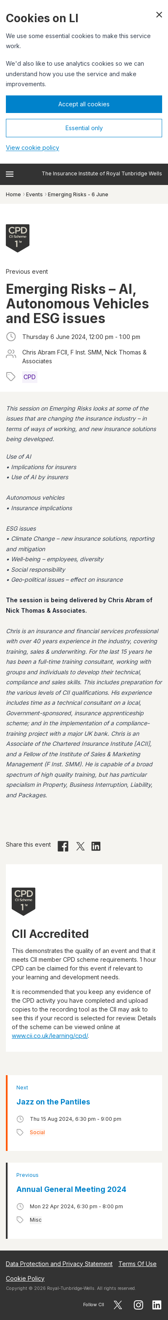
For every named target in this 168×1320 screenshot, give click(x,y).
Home (13, 194)
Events (34, 194)
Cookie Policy (25, 1278)
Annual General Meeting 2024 (71, 1189)
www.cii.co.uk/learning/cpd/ (50, 1035)
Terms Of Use (137, 1263)
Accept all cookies (84, 104)
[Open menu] (9, 174)
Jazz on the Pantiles (53, 1101)
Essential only (84, 127)
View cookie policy (32, 147)
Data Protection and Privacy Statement (59, 1263)
